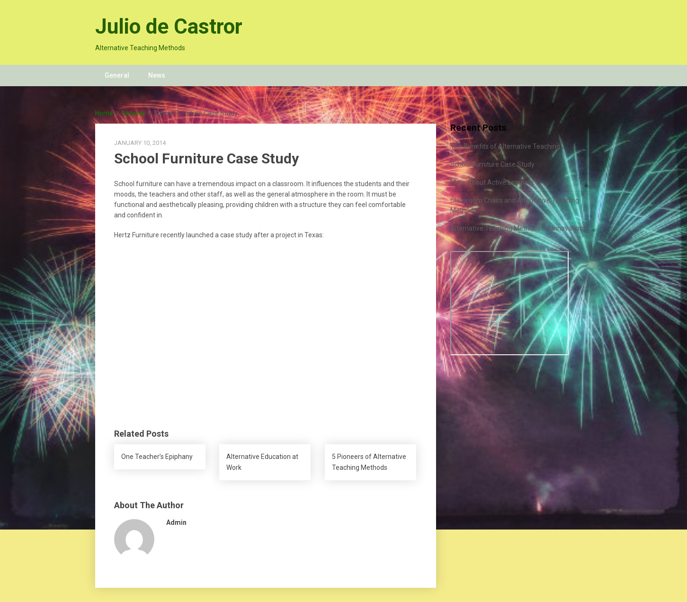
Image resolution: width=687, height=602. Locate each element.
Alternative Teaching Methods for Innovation (516, 228)
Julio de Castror (168, 26)
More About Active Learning (492, 182)
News (156, 75)
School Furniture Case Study (492, 164)
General (117, 75)
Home (104, 113)
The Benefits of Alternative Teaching (505, 146)
